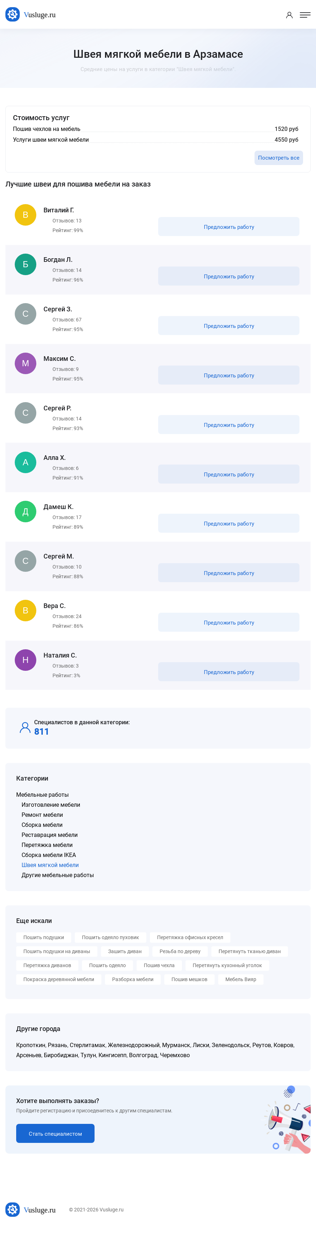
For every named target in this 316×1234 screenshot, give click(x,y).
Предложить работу (228, 227)
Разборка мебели (133, 983)
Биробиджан (61, 1059)
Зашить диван (125, 956)
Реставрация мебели (50, 839)
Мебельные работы (42, 799)
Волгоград (143, 1059)
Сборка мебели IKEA (49, 859)
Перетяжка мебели (47, 849)
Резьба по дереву (180, 956)
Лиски (201, 1049)
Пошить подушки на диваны (56, 956)
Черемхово (175, 1059)
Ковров (283, 1049)
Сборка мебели (42, 829)
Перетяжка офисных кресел (190, 942)
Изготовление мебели (51, 809)
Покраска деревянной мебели (58, 983)
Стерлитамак (87, 1049)
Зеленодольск (231, 1049)
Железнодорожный (134, 1049)
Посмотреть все (278, 158)
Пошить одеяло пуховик (110, 942)
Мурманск (176, 1049)
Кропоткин (30, 1049)
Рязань (57, 1049)
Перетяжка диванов (47, 969)
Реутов (261, 1049)
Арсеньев (28, 1059)
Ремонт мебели (42, 819)
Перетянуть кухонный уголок (227, 969)
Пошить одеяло (107, 969)
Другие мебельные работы (58, 879)
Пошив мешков (189, 983)
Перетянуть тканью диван (250, 956)
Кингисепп (113, 1059)
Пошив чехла (159, 969)
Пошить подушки (43, 942)
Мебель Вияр (240, 983)
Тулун (88, 1059)
